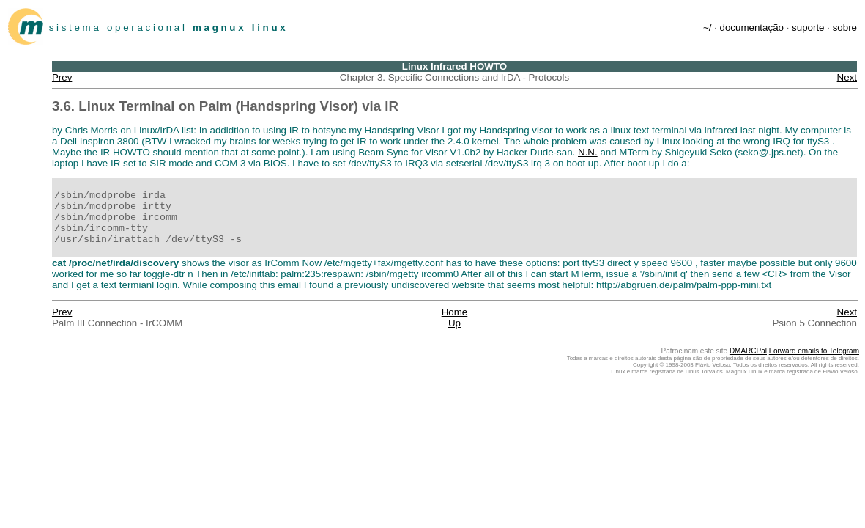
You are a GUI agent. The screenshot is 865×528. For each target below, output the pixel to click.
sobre (845, 27)
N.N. (588, 152)
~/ (707, 27)
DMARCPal (748, 351)
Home (455, 312)
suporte (808, 27)
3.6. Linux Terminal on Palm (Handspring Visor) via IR (225, 106)
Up (454, 323)
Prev (62, 77)
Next (847, 77)
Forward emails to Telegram (814, 351)
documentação (752, 27)
